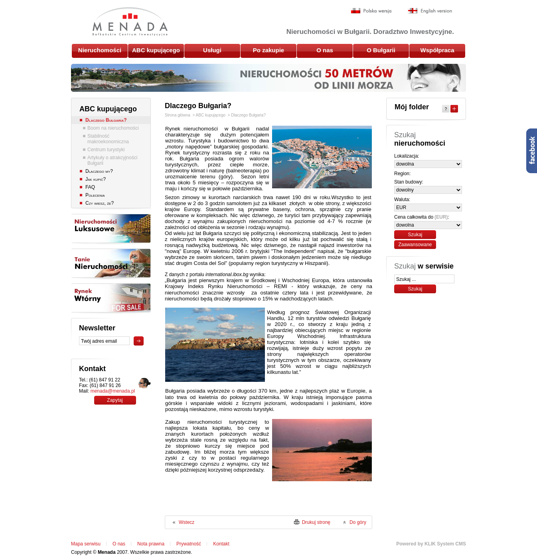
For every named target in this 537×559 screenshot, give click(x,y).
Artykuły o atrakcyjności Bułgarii (112, 160)
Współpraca (437, 50)
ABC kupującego (156, 50)
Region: (402, 173)
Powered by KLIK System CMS (431, 544)
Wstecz (186, 522)
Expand (454, 109)
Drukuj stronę (316, 522)
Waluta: (402, 199)
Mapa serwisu (86, 544)
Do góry (357, 522)
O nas (324, 50)
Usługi (212, 50)
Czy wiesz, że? (99, 203)
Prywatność (188, 544)
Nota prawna (150, 544)
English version (430, 11)
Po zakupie (268, 50)
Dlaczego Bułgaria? (106, 120)
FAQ (90, 187)
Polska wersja (371, 11)
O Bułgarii (381, 50)
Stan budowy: (408, 182)
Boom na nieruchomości (113, 128)
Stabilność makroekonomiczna (108, 138)
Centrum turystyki (105, 149)
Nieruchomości (99, 50)
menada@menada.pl (113, 391)
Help (446, 109)
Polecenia (95, 195)
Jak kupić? (95, 179)
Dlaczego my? (99, 171)
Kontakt (221, 544)
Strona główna (177, 115)
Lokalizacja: (406, 156)
